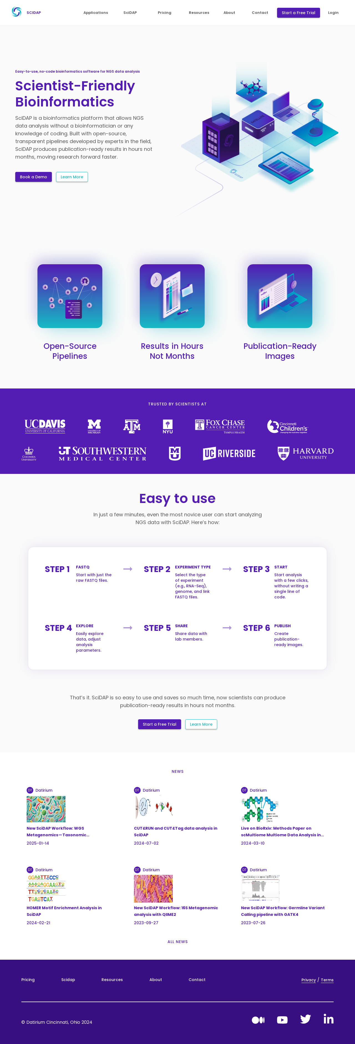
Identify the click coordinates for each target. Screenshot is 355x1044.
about (229, 12)
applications (95, 12)
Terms (327, 980)
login (333, 12)
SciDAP (130, 12)
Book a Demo (33, 177)
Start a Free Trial (298, 13)
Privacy (308, 980)
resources (199, 12)
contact (260, 12)
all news (178, 941)
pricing (164, 12)
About (155, 979)
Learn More (72, 177)
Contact (197, 979)
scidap (24, 12)
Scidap (68, 979)
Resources (112, 979)
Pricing (28, 979)
